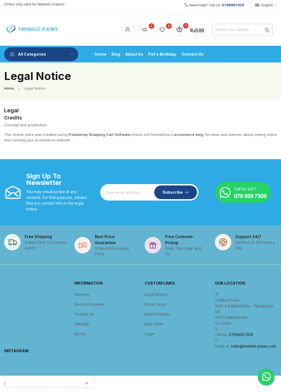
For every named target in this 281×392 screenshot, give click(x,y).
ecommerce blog (188, 134)
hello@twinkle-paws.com (253, 346)
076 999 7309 (250, 195)
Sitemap (81, 324)
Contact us (84, 314)
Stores (80, 333)
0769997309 (233, 5)
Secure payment (89, 304)
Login (149, 333)
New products (157, 314)
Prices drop (155, 304)
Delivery (81, 294)
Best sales (154, 324)
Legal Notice (156, 294)
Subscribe (172, 192)
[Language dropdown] (266, 5)
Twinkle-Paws (38, 384)
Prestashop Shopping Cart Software (99, 134)
